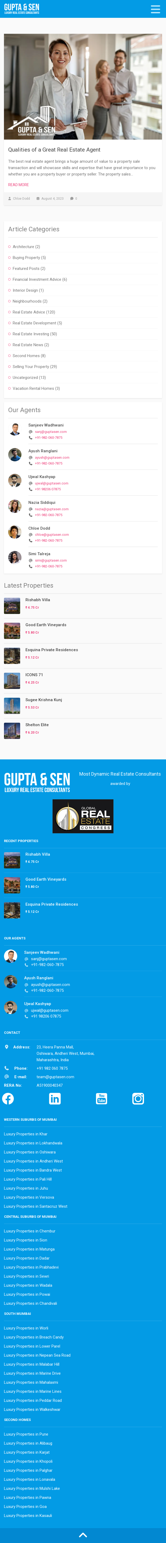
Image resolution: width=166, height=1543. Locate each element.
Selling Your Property (31, 366)
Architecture (23, 246)
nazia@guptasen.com (52, 509)
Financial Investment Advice (37, 279)
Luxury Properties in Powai (27, 1294)
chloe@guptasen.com (52, 535)
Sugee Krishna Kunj (43, 699)
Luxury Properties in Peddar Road (33, 1400)
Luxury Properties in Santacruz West (35, 1206)
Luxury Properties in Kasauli (28, 1515)
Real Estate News (28, 344)
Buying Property (26, 257)
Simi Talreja (39, 553)
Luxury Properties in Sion (25, 1240)
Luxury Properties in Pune (26, 1434)
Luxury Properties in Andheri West (33, 1161)
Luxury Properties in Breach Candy (34, 1337)
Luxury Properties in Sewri (26, 1276)
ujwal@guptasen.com (51, 483)
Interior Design (25, 290)
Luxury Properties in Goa (25, 1506)
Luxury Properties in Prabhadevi (31, 1267)
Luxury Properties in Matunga (29, 1249)
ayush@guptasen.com (52, 457)
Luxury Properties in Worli (26, 1328)
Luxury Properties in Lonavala (29, 1479)
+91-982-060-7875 (48, 438)
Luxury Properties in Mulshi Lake (32, 1488)
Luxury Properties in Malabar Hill (31, 1364)
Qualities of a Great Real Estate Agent (54, 150)
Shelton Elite (37, 724)
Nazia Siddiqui (41, 502)
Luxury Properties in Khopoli (28, 1461)
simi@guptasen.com (51, 560)
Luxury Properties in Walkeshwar (32, 1409)
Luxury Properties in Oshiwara (30, 1152)
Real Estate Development (34, 323)
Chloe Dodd (39, 528)
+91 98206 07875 (48, 489)
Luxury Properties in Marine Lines (33, 1391)
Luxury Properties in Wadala (28, 1285)
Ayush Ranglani (43, 451)
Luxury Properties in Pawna (27, 1497)
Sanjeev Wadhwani (46, 425)
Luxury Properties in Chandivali (30, 1303)
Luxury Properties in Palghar (28, 1470)
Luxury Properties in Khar (25, 1134)
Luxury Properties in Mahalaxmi (31, 1382)
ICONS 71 (34, 674)
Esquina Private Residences (51, 649)
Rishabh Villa (37, 599)
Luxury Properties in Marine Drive (32, 1373)
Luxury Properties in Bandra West (33, 1170)
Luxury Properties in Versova (29, 1197)
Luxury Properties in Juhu (26, 1188)
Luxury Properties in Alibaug (28, 1443)
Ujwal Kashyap (41, 476)
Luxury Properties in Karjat (27, 1452)
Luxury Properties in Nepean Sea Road (37, 1355)
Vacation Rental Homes (33, 388)
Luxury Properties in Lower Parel (32, 1346)
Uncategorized (25, 377)
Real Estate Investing (31, 334)
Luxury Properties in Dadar (27, 1258)
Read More (18, 185)
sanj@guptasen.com (51, 432)
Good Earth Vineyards (45, 624)
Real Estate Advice (29, 312)
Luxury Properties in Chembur (29, 1231)
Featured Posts (26, 268)
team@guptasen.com (55, 1076)
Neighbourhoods (27, 301)
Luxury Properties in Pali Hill (28, 1179)
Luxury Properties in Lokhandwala (33, 1143)
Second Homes (26, 355)
